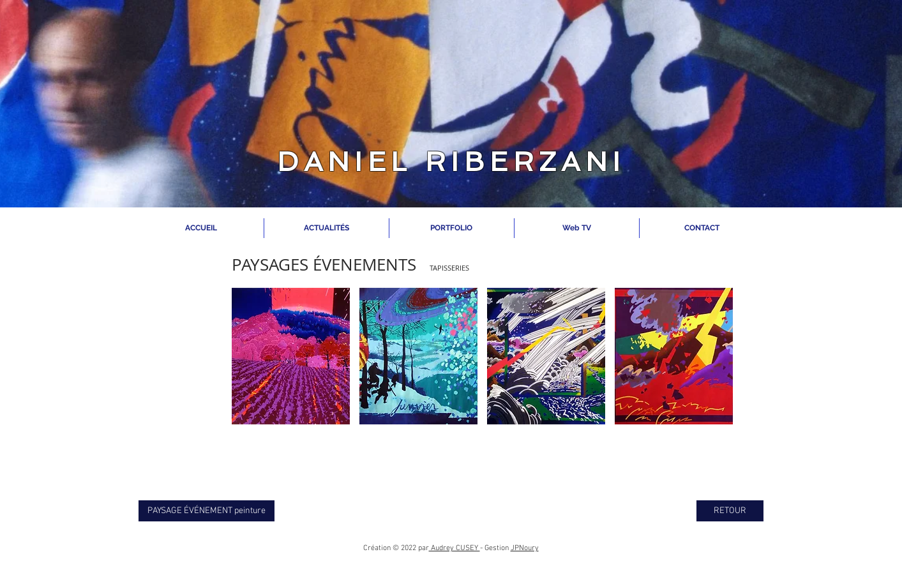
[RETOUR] (729, 510)
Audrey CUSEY (454, 548)
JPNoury (525, 548)
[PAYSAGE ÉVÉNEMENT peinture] (206, 510)
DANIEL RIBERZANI (451, 161)
